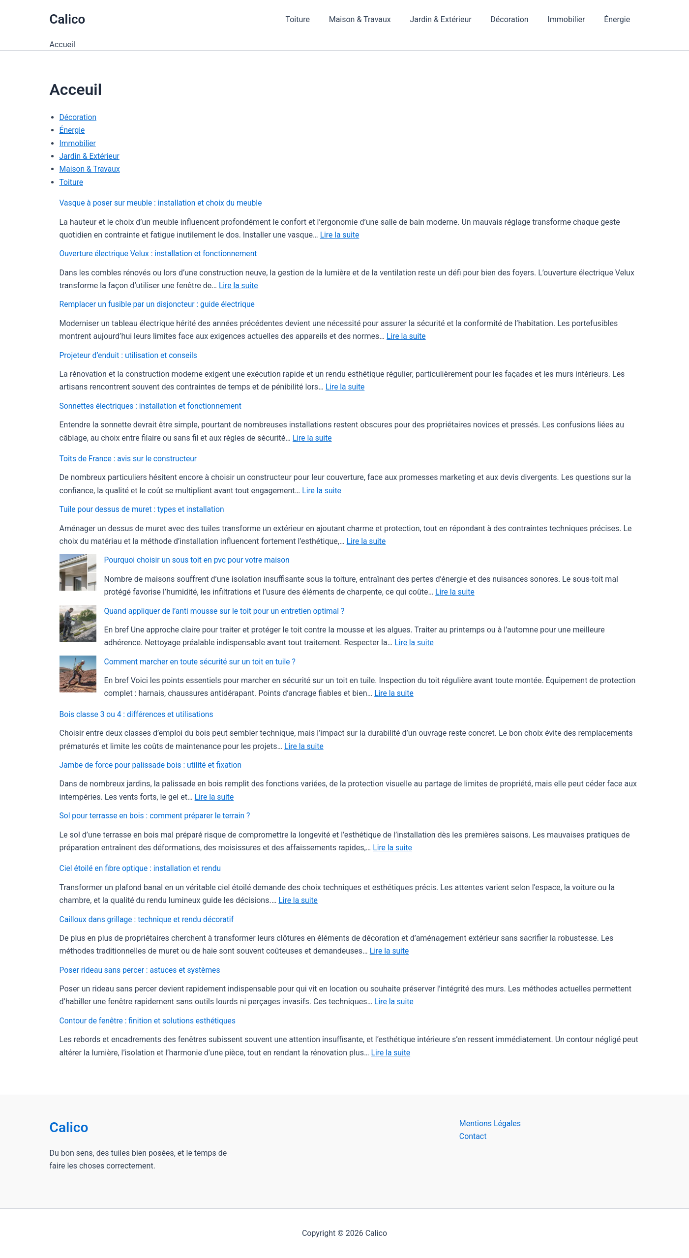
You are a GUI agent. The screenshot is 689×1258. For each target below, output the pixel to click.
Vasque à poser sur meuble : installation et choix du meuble (163, 203)
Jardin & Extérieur (452, 19)
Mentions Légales (490, 1123)
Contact (473, 1136)
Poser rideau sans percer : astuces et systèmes (142, 970)
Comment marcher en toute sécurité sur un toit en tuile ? (202, 661)
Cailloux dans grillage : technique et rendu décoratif (149, 919)
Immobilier (571, 19)
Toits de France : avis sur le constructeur (130, 458)
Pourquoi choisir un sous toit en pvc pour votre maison (199, 560)
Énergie (618, 19)
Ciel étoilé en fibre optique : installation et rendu (142, 868)
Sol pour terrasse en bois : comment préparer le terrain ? (157, 815)
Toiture (315, 19)
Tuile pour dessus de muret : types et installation (144, 509)
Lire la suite (340, 235)
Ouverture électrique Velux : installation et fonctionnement (161, 253)
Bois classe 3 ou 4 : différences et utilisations (138, 714)
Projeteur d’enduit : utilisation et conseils (130, 355)
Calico (68, 19)
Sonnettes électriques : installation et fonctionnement (153, 406)
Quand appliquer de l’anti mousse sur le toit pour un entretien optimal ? (227, 611)
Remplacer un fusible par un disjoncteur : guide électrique (160, 304)
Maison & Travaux (375, 19)
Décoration (518, 19)
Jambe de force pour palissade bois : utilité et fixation (153, 765)
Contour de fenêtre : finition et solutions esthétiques (150, 1020)
